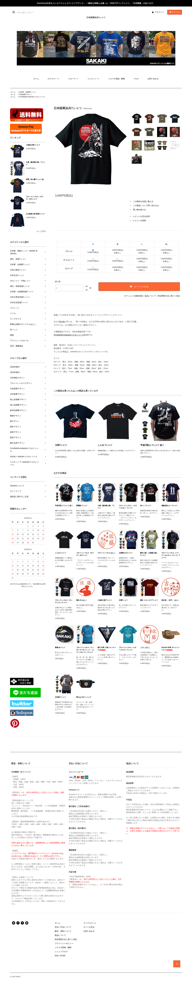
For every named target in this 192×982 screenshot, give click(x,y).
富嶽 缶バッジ (60, 647)
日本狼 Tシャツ (60, 697)
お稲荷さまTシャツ (125, 553)
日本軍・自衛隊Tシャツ (27, 92)
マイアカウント (89, 923)
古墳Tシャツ (123, 600)
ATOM (62, 956)
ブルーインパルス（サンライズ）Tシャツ (63, 601)
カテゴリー (53, 79)
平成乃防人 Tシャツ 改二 (152, 445)
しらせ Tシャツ (105, 445)
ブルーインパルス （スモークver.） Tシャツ (128, 507)
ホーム (36, 79)
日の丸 (62, 321)
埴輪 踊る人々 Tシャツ (169, 506)
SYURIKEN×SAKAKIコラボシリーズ (32, 97)
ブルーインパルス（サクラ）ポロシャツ (34, 198)
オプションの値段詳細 (133, 296)
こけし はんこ (145, 647)
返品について (150, 296)
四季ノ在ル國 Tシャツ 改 (35, 179)
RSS (57, 956)
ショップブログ (61, 951)
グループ (73, 79)
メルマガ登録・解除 (116, 79)
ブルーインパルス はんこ (106, 553)
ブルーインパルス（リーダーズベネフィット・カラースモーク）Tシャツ (85, 650)
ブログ (136, 79)
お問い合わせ (153, 79)
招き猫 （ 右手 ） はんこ (170, 600)
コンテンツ (93, 79)
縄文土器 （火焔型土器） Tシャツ (149, 554)
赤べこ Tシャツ (145, 506)
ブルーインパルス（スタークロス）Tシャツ (127, 649)
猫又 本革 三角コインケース (107, 649)
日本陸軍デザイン (25, 94)
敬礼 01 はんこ (81, 600)
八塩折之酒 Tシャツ (33, 145)
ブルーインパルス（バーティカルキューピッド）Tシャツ (170, 555)
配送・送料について (63, 931)
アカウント (159, 12)
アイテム (174, 12)
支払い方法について (63, 927)
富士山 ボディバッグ (83, 697)
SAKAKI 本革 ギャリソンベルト (170, 649)
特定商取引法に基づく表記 (169, 296)
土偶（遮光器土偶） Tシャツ (35, 163)
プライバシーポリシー (64, 943)
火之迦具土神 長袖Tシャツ (35, 214)
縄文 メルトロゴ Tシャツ (149, 600)
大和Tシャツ (61, 445)
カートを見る (89, 927)
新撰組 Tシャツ (81, 506)
